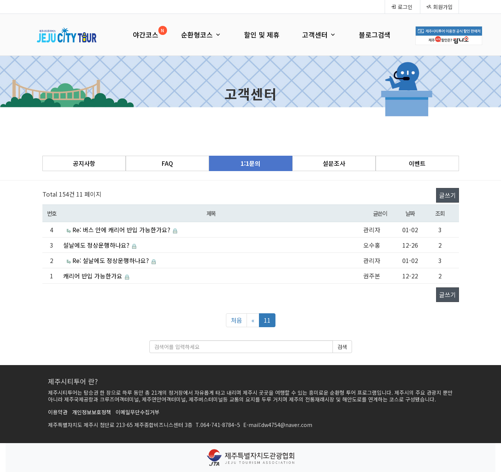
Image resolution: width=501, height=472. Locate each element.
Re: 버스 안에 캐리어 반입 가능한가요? (122, 229)
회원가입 (439, 7)
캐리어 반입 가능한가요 (93, 275)
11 (267, 320)
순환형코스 (201, 34)
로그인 (401, 7)
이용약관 (58, 412)
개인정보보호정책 (91, 412)
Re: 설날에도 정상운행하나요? (111, 260)
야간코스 (145, 34)
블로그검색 (375, 34)
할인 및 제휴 (262, 34)
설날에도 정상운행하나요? (97, 245)
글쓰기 (447, 195)
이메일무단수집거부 (137, 412)
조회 (440, 213)
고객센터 (319, 34)
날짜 (410, 213)
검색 (342, 346)
